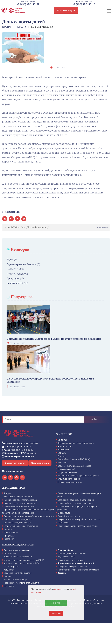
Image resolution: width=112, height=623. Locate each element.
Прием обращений (66, 469)
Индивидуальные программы (72, 553)
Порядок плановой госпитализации (20, 500)
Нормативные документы (69, 482)
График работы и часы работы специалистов (79, 519)
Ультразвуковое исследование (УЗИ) (21, 563)
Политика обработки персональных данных (78, 526)
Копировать (102, 226)
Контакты (62, 440)
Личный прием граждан (69, 516)
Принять (56, 602)
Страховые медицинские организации (76, 500)
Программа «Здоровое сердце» (72, 566)
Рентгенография (11, 566)
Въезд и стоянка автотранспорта (19, 503)
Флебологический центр (15, 579)
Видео (10, 259)
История (61, 456)
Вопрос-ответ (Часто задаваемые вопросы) (78, 475)
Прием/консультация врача (17, 550)
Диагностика (10, 553)
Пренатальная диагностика (70, 560)
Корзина (62, 573)
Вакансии (61, 462)
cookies (57, 589)
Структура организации (68, 479)
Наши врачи (63, 449)
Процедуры (13, 278)
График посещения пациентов (18, 519)
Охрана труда (64, 513)
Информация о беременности (18, 496)
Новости (11, 268)
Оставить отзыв (40, 463)
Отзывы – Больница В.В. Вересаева (74, 466)
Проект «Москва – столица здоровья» (75, 503)
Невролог (8, 576)
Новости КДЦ (14, 273)
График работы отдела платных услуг (21, 583)
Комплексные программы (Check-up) (76, 563)
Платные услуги (66, 10)
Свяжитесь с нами (15, 463)
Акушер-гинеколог (66, 557)
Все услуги (9, 586)
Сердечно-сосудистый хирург (17, 573)
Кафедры (61, 453)
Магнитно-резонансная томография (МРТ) (24, 560)
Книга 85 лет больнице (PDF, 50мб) (73, 459)
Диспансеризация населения (17, 522)
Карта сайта (63, 522)
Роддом (7, 493)
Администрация (64, 446)
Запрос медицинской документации (21, 526)
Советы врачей (15, 282)
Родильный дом (65, 550)
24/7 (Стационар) (19, 453)
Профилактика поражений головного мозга (78, 570)
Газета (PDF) (9, 539)
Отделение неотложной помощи (19, 506)
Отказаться (56, 613)
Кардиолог (9, 570)
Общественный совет (67, 472)
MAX (22, 477)
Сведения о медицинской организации (75, 443)
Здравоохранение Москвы (21, 264)
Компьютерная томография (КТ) (19, 557)
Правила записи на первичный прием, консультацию (29, 516)
